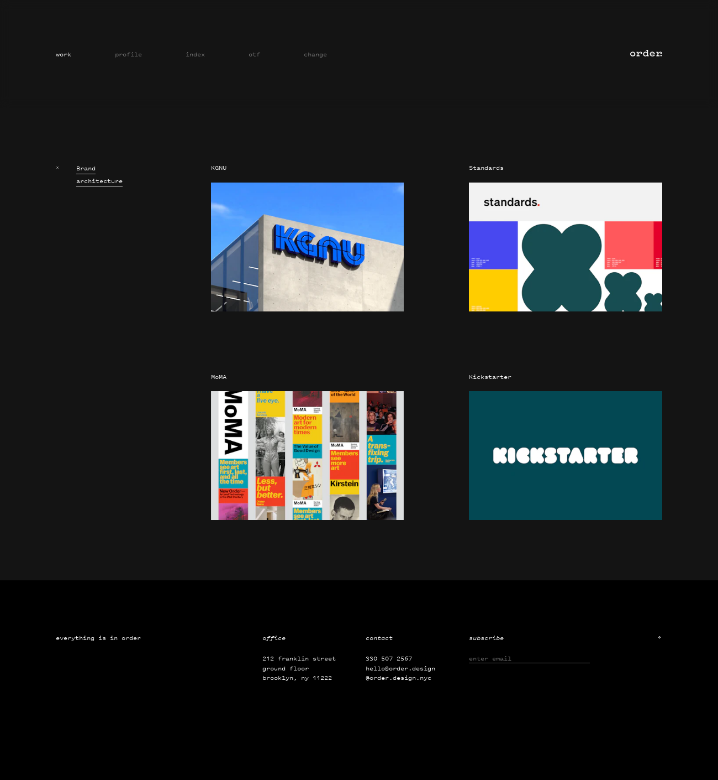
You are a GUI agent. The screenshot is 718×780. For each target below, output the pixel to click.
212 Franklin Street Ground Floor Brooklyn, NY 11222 (299, 668)
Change (315, 54)
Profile (128, 54)
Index (195, 54)
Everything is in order (98, 637)
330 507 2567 (389, 658)
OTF (254, 54)
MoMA (218, 376)
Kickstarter (490, 376)
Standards (486, 167)
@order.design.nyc (398, 677)
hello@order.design (400, 668)
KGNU (218, 167)
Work (63, 54)
